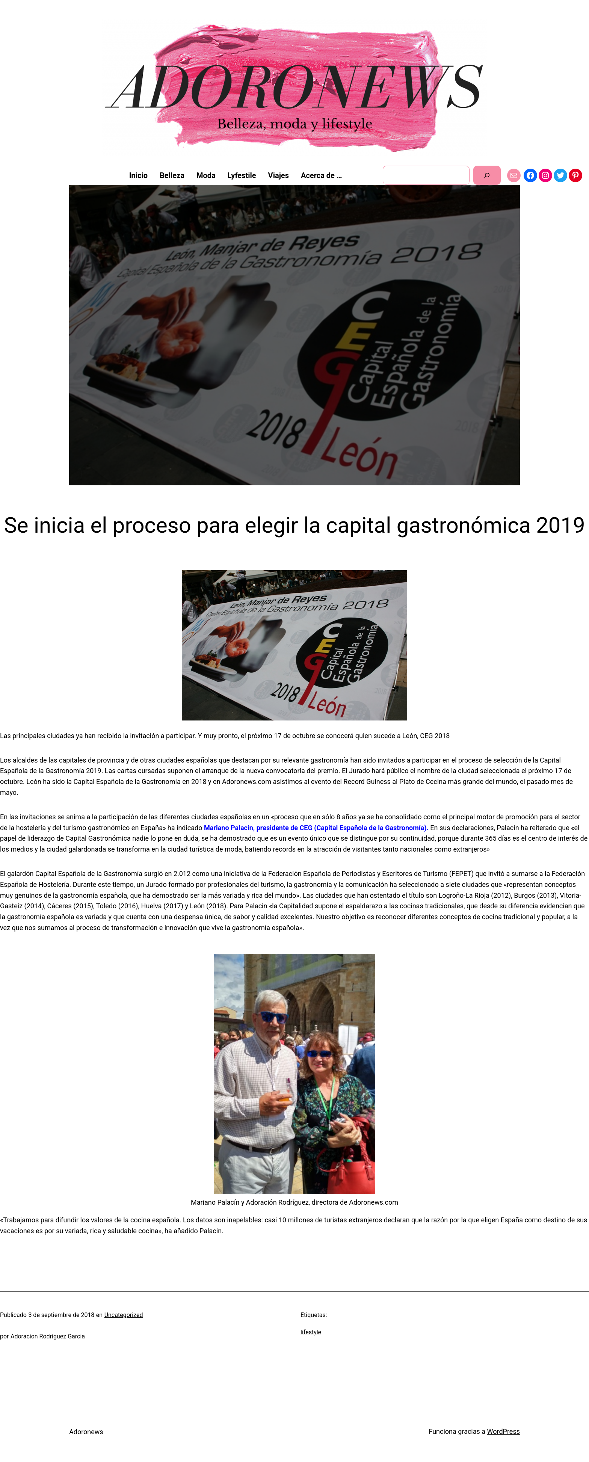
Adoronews (86, 1432)
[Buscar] (487, 175)
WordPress (503, 1431)
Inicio (138, 175)
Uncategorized (123, 1315)
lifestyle (311, 1332)
